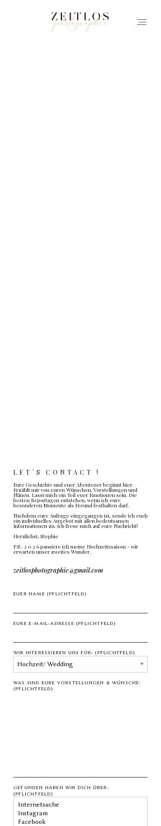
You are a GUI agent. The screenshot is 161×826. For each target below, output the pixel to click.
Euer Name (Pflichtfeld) (80, 602)
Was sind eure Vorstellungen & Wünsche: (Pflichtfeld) (80, 729)
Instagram (77, 813)
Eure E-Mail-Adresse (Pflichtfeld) (80, 631)
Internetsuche (77, 805)
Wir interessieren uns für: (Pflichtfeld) (80, 658)
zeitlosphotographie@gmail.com (58, 570)
